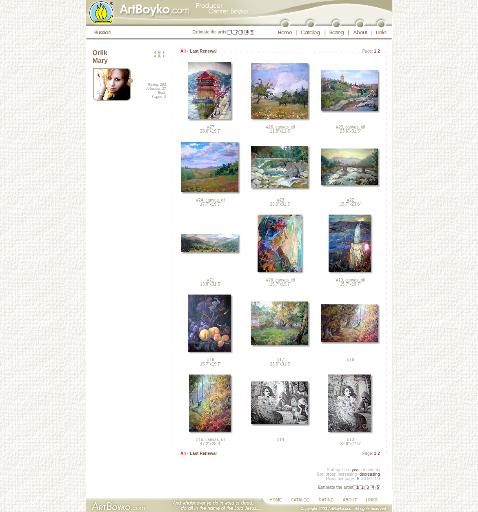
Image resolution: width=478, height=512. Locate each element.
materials (371, 470)
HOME (276, 500)
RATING (326, 500)
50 (369, 479)
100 (376, 479)
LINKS (372, 500)
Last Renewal (203, 51)
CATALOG (300, 500)
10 (363, 479)
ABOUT (350, 500)
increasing (347, 474)
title (345, 470)
